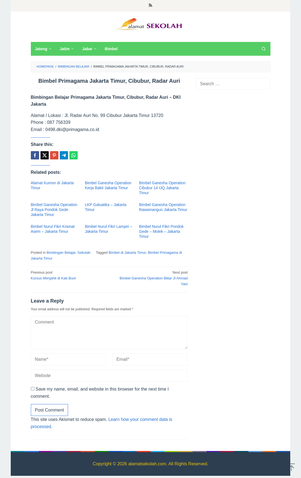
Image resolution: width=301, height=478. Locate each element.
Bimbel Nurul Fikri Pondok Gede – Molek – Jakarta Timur (161, 231)
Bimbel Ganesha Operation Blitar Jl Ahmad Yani (150, 278)
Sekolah (83, 252)
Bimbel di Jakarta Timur (127, 252)
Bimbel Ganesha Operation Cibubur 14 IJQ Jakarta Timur (162, 188)
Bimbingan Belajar (61, 252)
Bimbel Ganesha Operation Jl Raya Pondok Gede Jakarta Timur (54, 209)
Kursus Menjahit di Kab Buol (68, 275)
